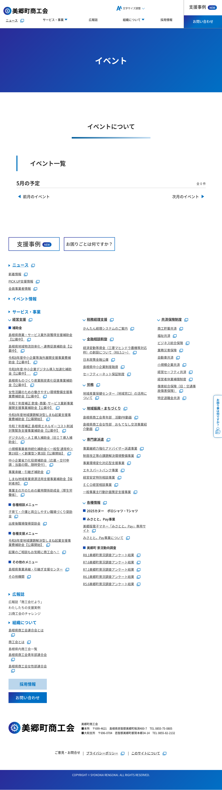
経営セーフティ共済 (172, 372)
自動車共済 (165, 357)
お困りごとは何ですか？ (89, 244)
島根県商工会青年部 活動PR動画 (107, 417)
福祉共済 (164, 335)
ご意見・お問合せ (67, 752)
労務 (90, 384)
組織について (24, 623)
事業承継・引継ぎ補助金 (26, 471)
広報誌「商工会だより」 (26, 601)
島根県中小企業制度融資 (100, 366)
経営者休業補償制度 (172, 379)
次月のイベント (185, 197)
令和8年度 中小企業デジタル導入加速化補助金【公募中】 (40, 371)
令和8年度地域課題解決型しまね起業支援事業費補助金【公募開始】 (40, 416)
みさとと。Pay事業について (103, 537)
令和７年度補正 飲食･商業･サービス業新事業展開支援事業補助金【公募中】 (41, 405)
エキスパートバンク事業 (100, 470)
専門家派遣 (95, 439)
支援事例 (203, 7)
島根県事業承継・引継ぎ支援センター (36, 569)
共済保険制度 (171, 319)
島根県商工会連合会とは (26, 630)
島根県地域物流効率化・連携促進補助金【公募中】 (40, 348)
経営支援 (19, 319)
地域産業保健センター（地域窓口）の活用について (115, 395)
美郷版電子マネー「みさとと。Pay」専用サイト (114, 528)
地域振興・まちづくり (104, 408)
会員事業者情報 (20, 288)
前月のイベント (36, 197)
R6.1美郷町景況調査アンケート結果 (108, 576)
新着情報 (15, 274)
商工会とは (16, 642)
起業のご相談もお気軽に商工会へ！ (34, 552)
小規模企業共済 (169, 364)
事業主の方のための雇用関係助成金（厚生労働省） (40, 492)
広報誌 (93, 19)
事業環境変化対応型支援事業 (104, 463)
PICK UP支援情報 (21, 281)
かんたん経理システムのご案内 (105, 328)
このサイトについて (145, 753)
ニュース (12, 20)
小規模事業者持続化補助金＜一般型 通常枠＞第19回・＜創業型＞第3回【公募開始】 (41, 450)
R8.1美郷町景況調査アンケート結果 (108, 555)
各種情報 (93, 502)
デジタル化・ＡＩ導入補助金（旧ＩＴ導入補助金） (40, 439)
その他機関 (16, 576)
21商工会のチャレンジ (25, 613)
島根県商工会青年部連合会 (28, 655)
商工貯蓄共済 (167, 328)
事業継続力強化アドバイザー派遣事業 (110, 448)
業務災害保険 (167, 350)
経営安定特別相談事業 (99, 477)
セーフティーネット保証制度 (104, 374)
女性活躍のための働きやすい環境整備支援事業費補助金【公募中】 (40, 394)
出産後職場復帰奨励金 (24, 523)
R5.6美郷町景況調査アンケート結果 (108, 584)
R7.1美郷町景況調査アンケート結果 (108, 569)
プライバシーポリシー (102, 753)
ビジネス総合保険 (170, 343)
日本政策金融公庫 (96, 359)
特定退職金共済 (169, 398)
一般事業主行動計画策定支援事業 (107, 492)
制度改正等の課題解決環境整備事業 (108, 455)
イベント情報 (24, 299)
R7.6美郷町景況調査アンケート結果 (108, 562)
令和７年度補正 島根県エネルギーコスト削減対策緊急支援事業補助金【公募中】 (41, 428)
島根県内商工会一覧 (23, 649)
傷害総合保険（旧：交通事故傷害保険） (177, 388)
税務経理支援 (97, 319)
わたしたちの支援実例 (24, 607)
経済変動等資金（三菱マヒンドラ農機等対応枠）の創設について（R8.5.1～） (115, 349)
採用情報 (166, 19)
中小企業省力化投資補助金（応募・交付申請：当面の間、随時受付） (39, 462)
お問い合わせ (203, 21)
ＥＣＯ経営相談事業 (97, 484)
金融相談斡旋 (97, 339)
